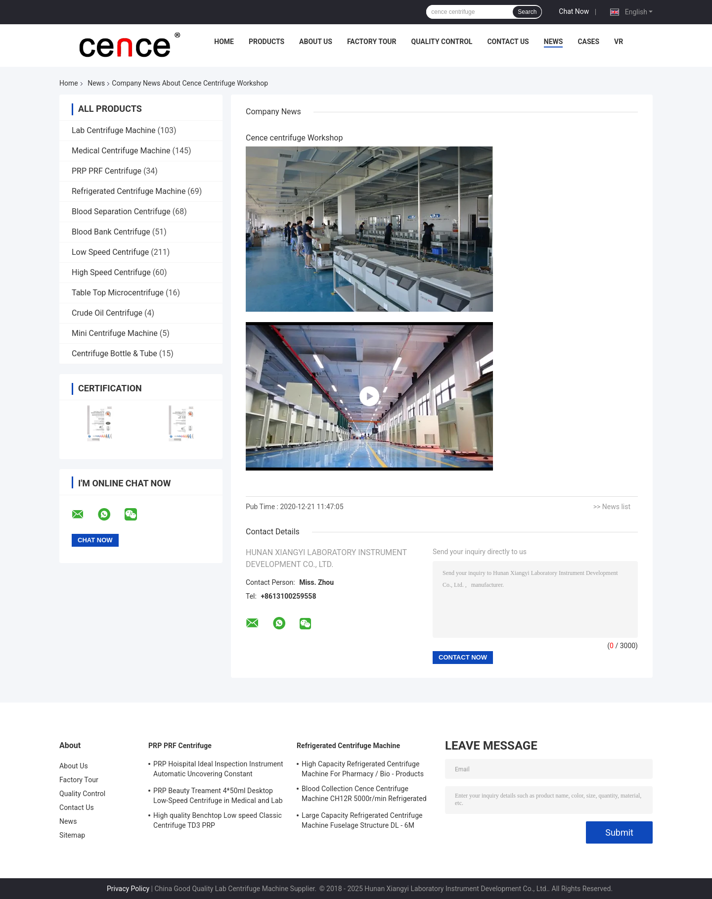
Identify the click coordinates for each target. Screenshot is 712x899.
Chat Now (574, 11)
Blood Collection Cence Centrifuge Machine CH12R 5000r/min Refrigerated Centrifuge (364, 795)
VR (618, 42)
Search (527, 11)
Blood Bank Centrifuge (111, 232)
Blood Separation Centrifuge (121, 211)
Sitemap (72, 835)
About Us (315, 42)
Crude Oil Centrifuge (107, 313)
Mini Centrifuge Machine (115, 333)
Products (266, 42)
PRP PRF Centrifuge (106, 171)
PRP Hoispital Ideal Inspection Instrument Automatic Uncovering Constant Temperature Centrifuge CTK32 (218, 770)
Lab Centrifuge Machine (113, 130)
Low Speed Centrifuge (110, 252)
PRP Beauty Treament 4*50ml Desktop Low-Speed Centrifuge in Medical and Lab (218, 795)
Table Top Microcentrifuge (118, 292)
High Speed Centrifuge (111, 272)
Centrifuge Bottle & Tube (114, 353)
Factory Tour (372, 42)
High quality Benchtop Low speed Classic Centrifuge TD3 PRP (217, 820)
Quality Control (442, 42)
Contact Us (508, 42)
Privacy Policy (128, 889)
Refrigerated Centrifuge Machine (128, 191)
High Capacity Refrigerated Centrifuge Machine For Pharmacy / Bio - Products (363, 769)
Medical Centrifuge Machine (121, 150)
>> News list (611, 507)
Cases (588, 42)
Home (224, 42)
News (553, 42)
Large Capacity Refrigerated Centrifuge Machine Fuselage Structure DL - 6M (362, 820)
